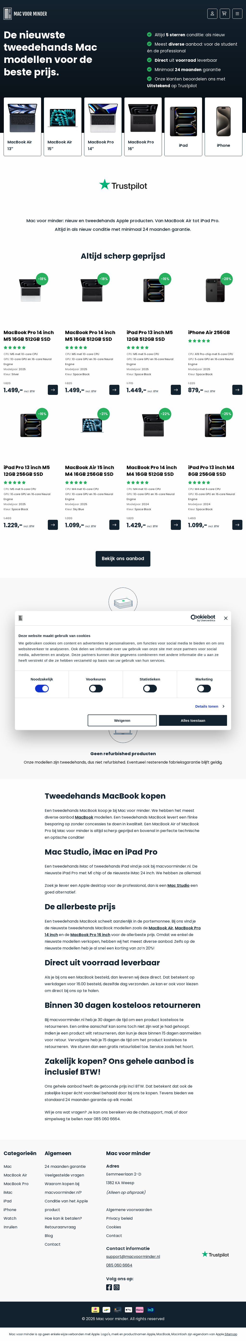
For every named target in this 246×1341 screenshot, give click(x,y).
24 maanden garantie (65, 1166)
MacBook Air (161, 928)
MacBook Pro (16, 1184)
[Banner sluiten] (226, 618)
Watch (10, 1218)
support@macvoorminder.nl (133, 1256)
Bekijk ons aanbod (123, 558)
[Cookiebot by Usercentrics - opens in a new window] (194, 618)
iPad (8, 1201)
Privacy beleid (119, 1218)
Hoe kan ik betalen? (63, 1218)
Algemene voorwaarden (129, 1209)
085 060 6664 (119, 1265)
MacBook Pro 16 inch (90, 934)
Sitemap (231, 1334)
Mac (8, 1166)
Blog (49, 1235)
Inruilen (10, 1227)
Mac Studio (178, 885)
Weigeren (122, 720)
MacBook (84, 817)
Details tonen (206, 706)
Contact (53, 1244)
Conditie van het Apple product (66, 1205)
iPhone (10, 1209)
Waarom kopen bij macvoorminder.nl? (63, 1188)
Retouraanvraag (60, 1227)
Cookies (113, 1227)
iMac (8, 1192)
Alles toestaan (193, 720)
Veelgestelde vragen (64, 1175)
